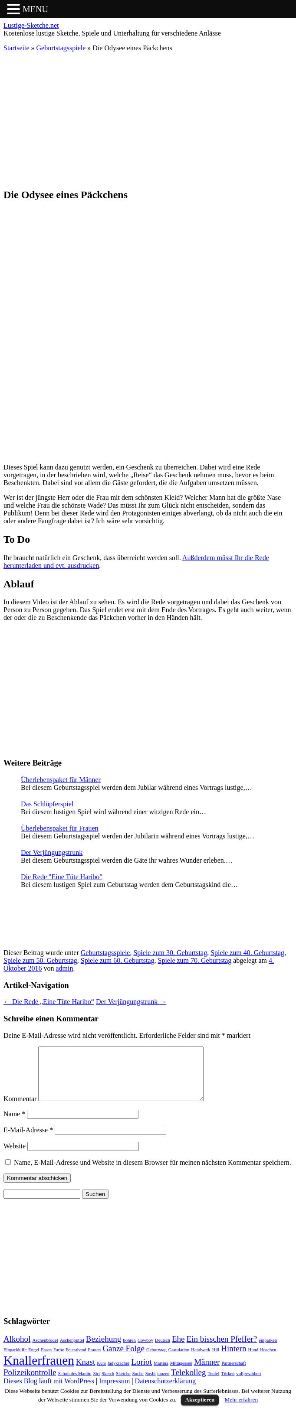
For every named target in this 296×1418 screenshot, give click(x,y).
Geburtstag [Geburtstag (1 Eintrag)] (156, 1360)
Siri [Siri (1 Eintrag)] (96, 1384)
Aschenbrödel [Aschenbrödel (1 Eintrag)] (45, 1350)
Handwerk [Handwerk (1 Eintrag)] (200, 1360)
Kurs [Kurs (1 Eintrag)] (101, 1373)
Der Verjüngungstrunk (51, 852)
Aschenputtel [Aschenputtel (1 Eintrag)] (72, 1350)
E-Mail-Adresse (28, 1140)
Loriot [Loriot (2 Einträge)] (141, 1372)
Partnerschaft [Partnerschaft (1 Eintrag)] (233, 1373)
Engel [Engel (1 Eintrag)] (33, 1360)
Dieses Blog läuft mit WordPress (48, 1391)
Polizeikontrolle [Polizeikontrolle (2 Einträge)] (29, 1382)
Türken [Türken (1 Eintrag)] (228, 1384)
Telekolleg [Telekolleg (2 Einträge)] (188, 1382)
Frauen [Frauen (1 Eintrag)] (94, 1360)
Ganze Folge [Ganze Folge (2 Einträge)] (123, 1358)
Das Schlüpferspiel (47, 804)
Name (14, 1124)
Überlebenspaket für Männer (61, 779)
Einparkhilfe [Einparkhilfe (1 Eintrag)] (14, 1360)
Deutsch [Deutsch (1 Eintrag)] (162, 1350)
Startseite (16, 48)
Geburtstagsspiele (61, 48)
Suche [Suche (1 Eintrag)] (138, 1384)
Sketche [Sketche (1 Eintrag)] (123, 1384)
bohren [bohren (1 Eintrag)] (129, 1350)
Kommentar (19, 1109)
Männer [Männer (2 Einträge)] (207, 1372)
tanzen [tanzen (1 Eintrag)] (164, 1384)
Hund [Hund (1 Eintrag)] (253, 1360)
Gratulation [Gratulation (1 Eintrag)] (179, 1360)
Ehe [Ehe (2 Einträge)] (178, 1349)
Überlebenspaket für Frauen (60, 828)
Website (14, 1156)
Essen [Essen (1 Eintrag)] (46, 1360)
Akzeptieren (200, 1410)
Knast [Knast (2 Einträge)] (85, 1372)
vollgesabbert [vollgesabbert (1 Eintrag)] (248, 1384)
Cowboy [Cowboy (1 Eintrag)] (145, 1350)
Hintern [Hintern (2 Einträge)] (233, 1358)
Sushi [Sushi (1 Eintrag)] (150, 1384)
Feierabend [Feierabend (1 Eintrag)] (76, 1360)
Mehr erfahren (241, 1410)
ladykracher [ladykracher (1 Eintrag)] (118, 1373)
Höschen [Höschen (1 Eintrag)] (268, 1360)
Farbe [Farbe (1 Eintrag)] (58, 1360)
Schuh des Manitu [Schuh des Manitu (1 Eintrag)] (75, 1384)
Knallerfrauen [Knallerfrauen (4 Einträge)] (38, 1371)
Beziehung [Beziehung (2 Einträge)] (103, 1349)
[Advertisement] (148, 119)
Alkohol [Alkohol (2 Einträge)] (16, 1349)
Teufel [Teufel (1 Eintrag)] (213, 1384)
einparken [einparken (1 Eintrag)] (268, 1350)
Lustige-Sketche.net (31, 25)
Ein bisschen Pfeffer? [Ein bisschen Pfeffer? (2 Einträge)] (222, 1349)
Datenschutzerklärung (165, 1391)
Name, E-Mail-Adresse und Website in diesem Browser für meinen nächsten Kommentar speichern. (152, 1173)
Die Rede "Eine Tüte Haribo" (61, 876)
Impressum (114, 1391)
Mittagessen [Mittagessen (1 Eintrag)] (181, 1373)
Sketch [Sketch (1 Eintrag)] (108, 1384)
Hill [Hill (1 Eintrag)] (216, 1360)
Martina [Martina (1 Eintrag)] (161, 1373)
